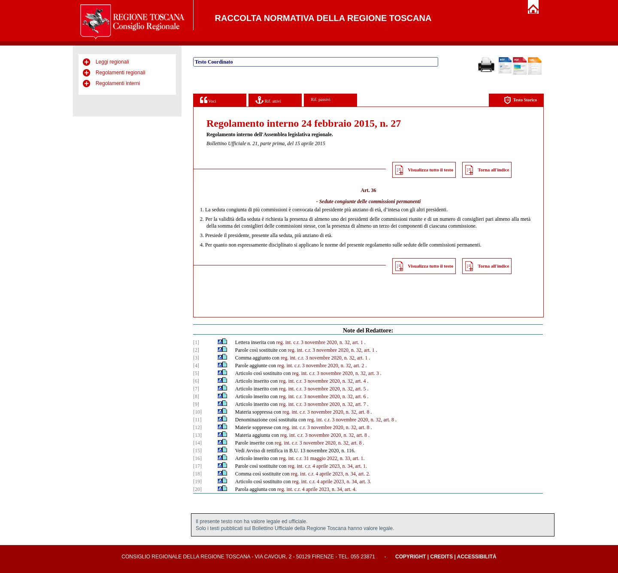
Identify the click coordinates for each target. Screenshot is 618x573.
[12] (197, 427)
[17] (197, 466)
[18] (197, 474)
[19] (197, 482)
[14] (197, 443)
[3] (196, 358)
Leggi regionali (112, 62)
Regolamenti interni (118, 83)
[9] (196, 404)
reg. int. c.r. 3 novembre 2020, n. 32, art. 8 (325, 412)
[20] (197, 489)
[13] (197, 435)
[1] (196, 342)
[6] (196, 381)
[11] (197, 420)
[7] (196, 389)
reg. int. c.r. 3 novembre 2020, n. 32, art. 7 (322, 404)
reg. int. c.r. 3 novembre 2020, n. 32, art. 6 (322, 396)
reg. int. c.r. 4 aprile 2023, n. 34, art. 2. (330, 474)
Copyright (410, 557)
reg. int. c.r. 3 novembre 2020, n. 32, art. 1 (319, 342)
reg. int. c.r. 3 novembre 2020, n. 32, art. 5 (322, 389)
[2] (196, 350)
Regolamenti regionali (120, 73)
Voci (208, 100)
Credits (441, 557)
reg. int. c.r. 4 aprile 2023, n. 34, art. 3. (331, 482)
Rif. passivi (320, 99)
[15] (197, 451)
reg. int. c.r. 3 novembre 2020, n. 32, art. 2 (320, 366)
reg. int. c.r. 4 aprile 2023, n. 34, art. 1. (327, 466)
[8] (196, 396)
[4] (196, 366)
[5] (196, 373)
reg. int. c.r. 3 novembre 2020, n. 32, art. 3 (335, 373)
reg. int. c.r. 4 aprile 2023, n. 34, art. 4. (317, 489)
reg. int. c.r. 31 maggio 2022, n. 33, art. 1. (321, 458)
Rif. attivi (268, 100)
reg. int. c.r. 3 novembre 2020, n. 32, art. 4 (322, 381)
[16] (197, 458)
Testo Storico (520, 100)
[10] (197, 412)
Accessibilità (477, 557)
